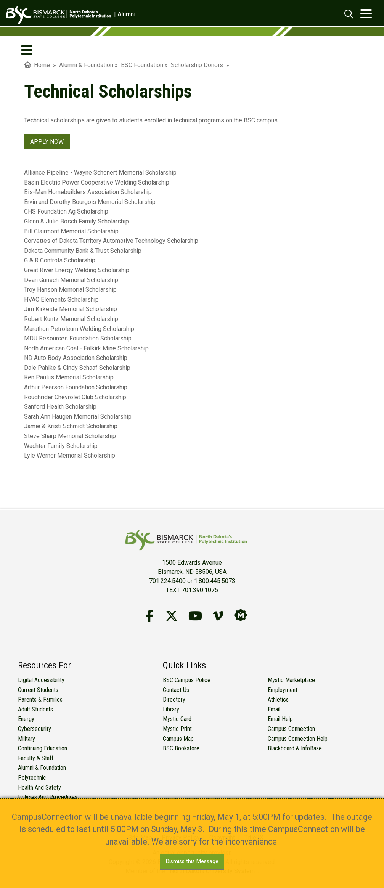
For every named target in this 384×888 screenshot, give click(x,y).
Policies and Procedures (47, 797)
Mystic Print (177, 728)
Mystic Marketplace (291, 680)
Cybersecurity (34, 728)
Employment (282, 690)
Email (274, 709)
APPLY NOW (47, 141)
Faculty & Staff (35, 758)
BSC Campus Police (186, 680)
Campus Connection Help (298, 738)
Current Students (38, 690)
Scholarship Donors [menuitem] (198, 65)
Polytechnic (32, 777)
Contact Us (176, 690)
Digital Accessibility (41, 680)
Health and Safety (39, 787)
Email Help (280, 719)
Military (26, 738)
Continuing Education (42, 748)
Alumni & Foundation (42, 767)
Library (171, 709)
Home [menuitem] (37, 65)
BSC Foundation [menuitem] (142, 65)
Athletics (278, 699)
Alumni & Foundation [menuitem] (86, 65)
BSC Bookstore (181, 748)
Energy (26, 719)
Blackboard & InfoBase (295, 748)
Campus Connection (291, 728)
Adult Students (35, 709)
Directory (174, 699)
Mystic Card (177, 719)
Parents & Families (40, 699)
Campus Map (178, 738)
